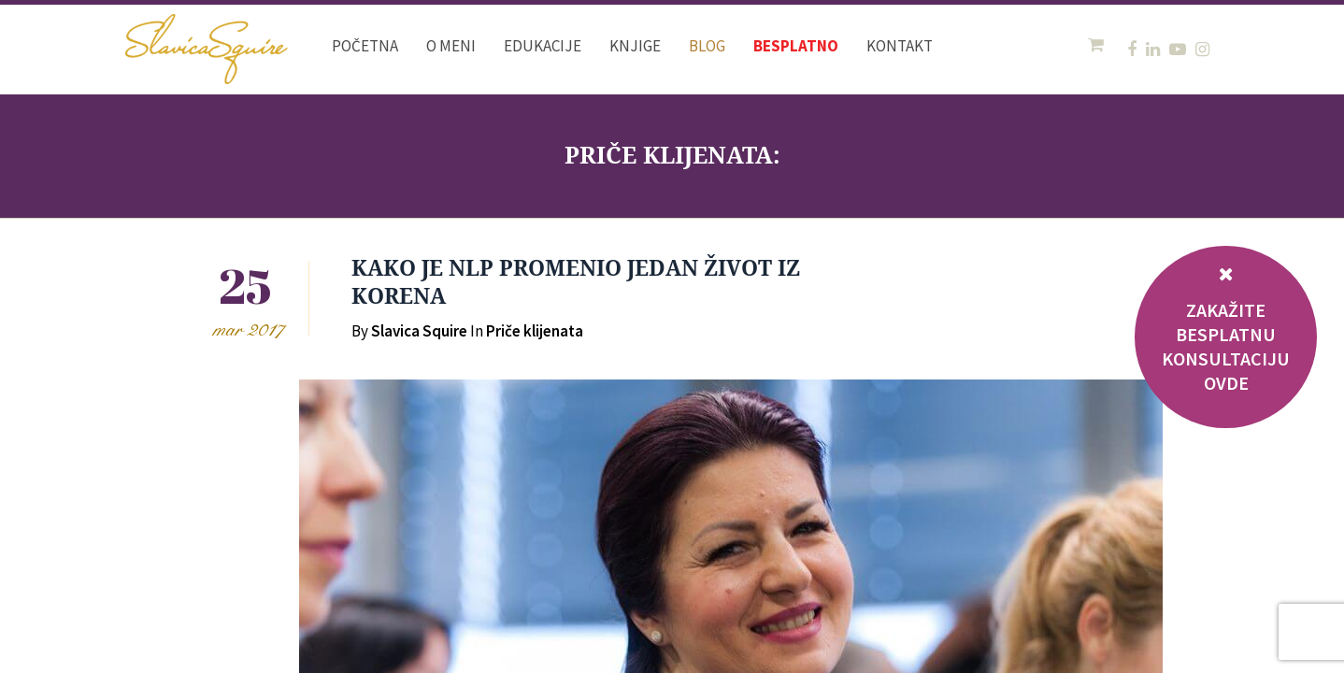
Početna (365, 46)
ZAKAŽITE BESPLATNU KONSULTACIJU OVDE (1226, 346)
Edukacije (542, 46)
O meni (451, 46)
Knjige (635, 46)
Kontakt (899, 46)
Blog (707, 46)
